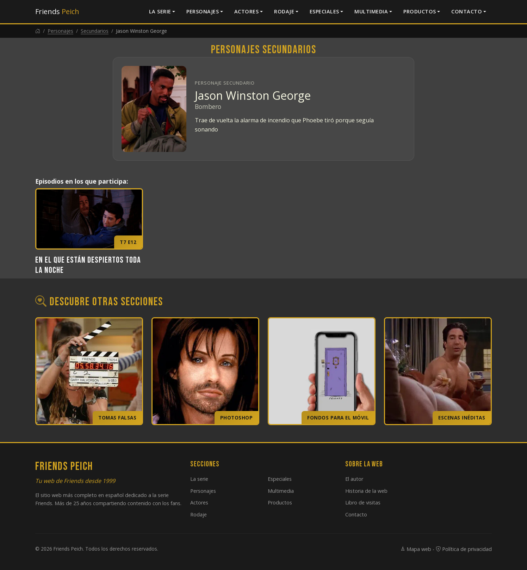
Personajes (202, 11)
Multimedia (371, 11)
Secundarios (94, 30)
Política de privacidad (464, 549)
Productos (419, 11)
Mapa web (415, 549)
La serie (160, 11)
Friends (57, 11)
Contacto (466, 11)
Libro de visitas (362, 502)
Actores (246, 11)
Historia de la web (366, 491)
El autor (354, 479)
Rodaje (284, 11)
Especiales (324, 11)
